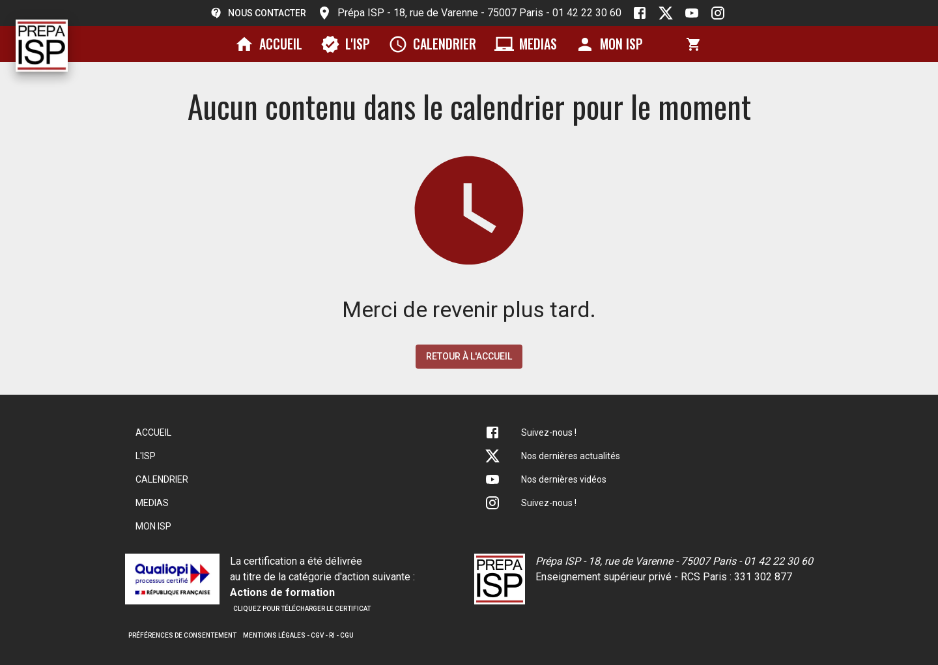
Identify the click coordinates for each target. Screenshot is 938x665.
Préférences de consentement (182, 635)
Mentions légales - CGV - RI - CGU (298, 635)
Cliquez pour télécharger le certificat (302, 608)
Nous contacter (258, 13)
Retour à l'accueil (469, 356)
